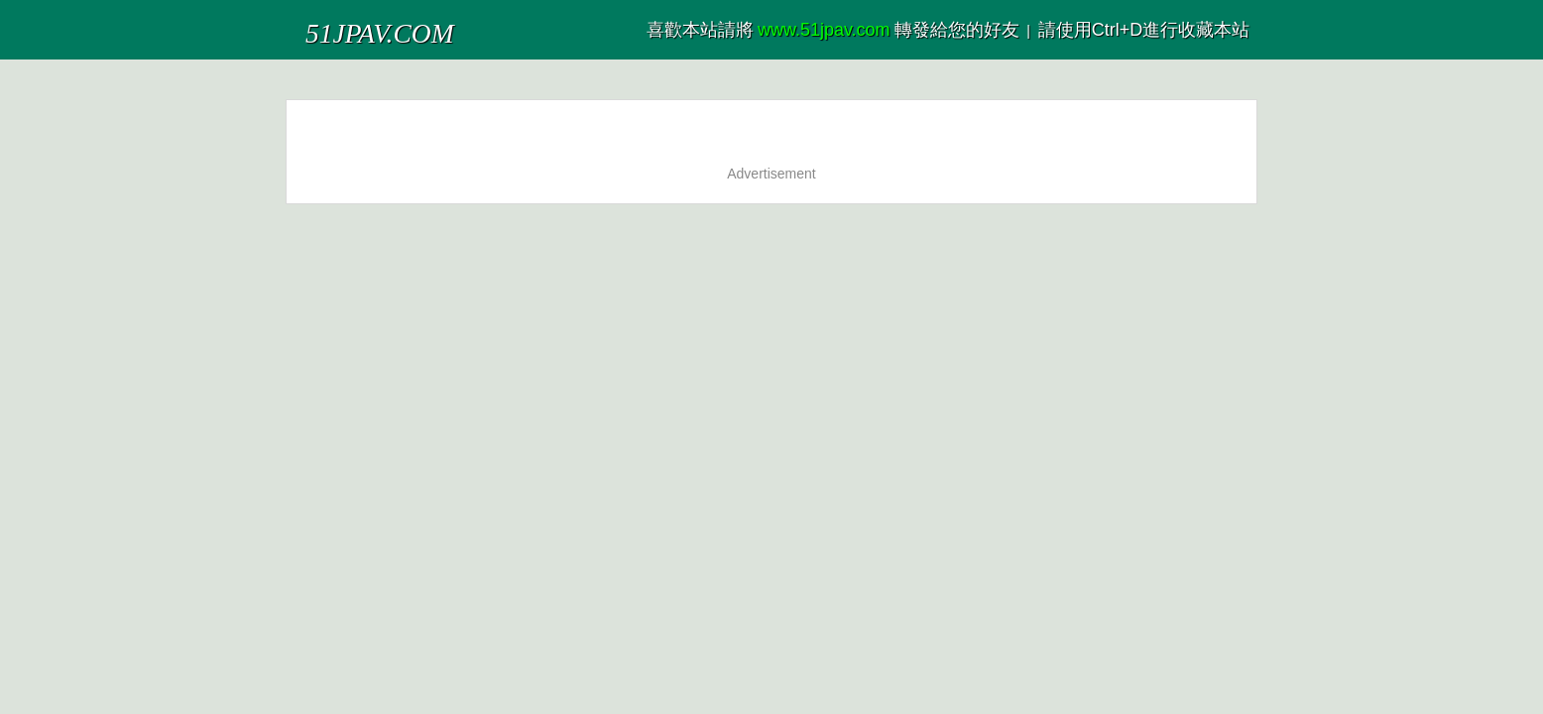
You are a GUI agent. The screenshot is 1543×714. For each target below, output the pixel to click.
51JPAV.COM (353, 24)
